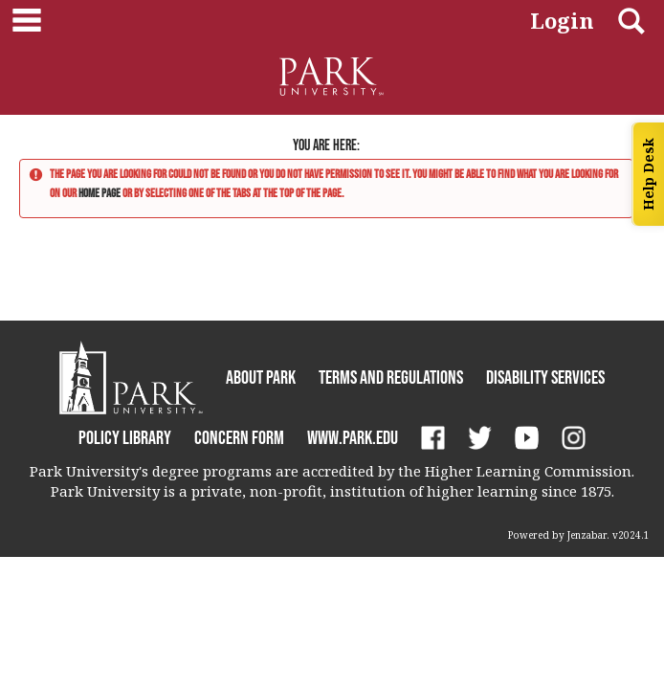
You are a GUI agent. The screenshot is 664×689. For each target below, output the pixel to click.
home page (99, 193)
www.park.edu (352, 437)
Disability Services (545, 377)
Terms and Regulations (391, 377)
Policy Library (124, 437)
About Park (261, 377)
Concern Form (239, 437)
